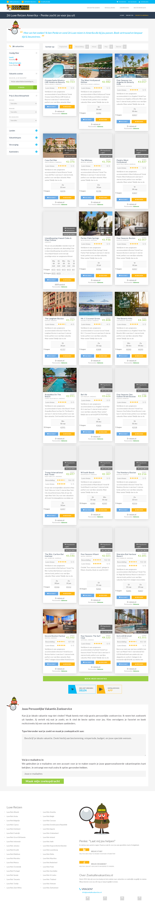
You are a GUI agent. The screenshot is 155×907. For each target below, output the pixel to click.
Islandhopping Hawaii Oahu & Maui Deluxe (58, 239)
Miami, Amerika (86, 556)
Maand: (11, 100)
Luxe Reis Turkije (12, 884)
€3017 (134, 115)
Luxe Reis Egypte (49, 829)
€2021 (98, 589)
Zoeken (21, 87)
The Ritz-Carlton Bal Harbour (54, 555)
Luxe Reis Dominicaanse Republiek (55, 825)
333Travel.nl (60, 285)
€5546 (56, 587)
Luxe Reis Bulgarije (13, 821)
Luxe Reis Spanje (12, 875)
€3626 (98, 425)
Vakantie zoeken (16, 73)
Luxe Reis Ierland (49, 837)
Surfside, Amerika (87, 640)
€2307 (104, 503)
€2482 (98, 113)
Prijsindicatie (14, 117)
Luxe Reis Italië (48, 842)
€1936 (98, 269)
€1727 (62, 349)
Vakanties (129, 15)
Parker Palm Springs (90, 238)
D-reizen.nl (59, 111)
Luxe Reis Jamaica (13, 846)
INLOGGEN (132, 2)
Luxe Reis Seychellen (50, 871)
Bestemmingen (140, 8)
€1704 (98, 191)
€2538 (134, 427)
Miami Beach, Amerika (89, 474)
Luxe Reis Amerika (49, 812)
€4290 (140, 349)
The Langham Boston (54, 318)
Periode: (12, 108)
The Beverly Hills (124, 318)
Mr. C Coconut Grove (90, 318)
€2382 (92, 503)
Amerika (48, 242)
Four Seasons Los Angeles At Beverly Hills (125, 82)
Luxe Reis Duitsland (13, 829)
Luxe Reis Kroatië (13, 850)
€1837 (134, 193)
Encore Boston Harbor (55, 636)
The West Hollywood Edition (90, 81)
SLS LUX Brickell (124, 636)
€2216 (134, 503)
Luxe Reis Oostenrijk (14, 867)
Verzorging (13, 144)
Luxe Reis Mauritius (50, 858)
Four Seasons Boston (126, 238)
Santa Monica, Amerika (53, 84)
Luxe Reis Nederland (50, 862)
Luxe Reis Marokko (13, 858)
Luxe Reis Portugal (13, 871)
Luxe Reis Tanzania (13, 879)
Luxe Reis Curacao (49, 821)
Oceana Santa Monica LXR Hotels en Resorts (55, 81)
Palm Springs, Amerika (89, 240)
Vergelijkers (110, 8)
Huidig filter (14, 53)
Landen (12, 130)
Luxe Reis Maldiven (13, 854)
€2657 (140, 591)
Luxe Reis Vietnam (49, 884)
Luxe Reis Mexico (13, 862)
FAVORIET (51, 106)
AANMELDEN (143, 2)
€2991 (62, 427)
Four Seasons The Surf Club (91, 637)
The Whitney (86, 160)
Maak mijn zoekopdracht (43, 781)
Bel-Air (84, 394)
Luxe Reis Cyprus (13, 825)
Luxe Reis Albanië (13, 812)
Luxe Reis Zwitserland (50, 888)
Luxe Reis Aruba (12, 816)
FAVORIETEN (121, 2)
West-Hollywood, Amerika (90, 84)
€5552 (68, 587)
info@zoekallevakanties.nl (92, 892)
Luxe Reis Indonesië (13, 842)
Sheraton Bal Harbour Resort (126, 555)
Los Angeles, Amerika (124, 86)
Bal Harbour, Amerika (53, 558)
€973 (53, 270)
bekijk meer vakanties (96, 679)
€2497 (62, 509)
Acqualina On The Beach (53, 395)
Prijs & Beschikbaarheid (19, 95)
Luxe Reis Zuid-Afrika (14, 888)
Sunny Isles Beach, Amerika (55, 398)
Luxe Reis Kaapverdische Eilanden (55, 846)
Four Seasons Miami (90, 554)
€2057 (134, 269)
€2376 (62, 191)
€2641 (128, 591)
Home (122, 15)
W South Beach (87, 472)
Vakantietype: (15, 63)
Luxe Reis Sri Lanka (49, 875)
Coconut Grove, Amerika (90, 320)
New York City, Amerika (53, 476)
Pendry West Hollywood (122, 161)
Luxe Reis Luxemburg (50, 850)
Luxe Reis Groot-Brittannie (16, 837)
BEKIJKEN (67, 106)
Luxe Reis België (48, 816)
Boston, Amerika (87, 162)
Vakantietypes (15, 137)
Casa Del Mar (51, 160)
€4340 (128, 349)
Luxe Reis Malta (48, 854)
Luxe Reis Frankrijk (13, 833)
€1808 (98, 349)
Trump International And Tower (54, 473)
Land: (11, 57)
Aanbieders (124, 8)
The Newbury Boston (126, 472)
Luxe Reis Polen (48, 867)
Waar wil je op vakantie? (18, 78)
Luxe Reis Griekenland (50, 833)
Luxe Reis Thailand (49, 879)
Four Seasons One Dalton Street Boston (126, 395)
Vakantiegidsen (93, 8)
